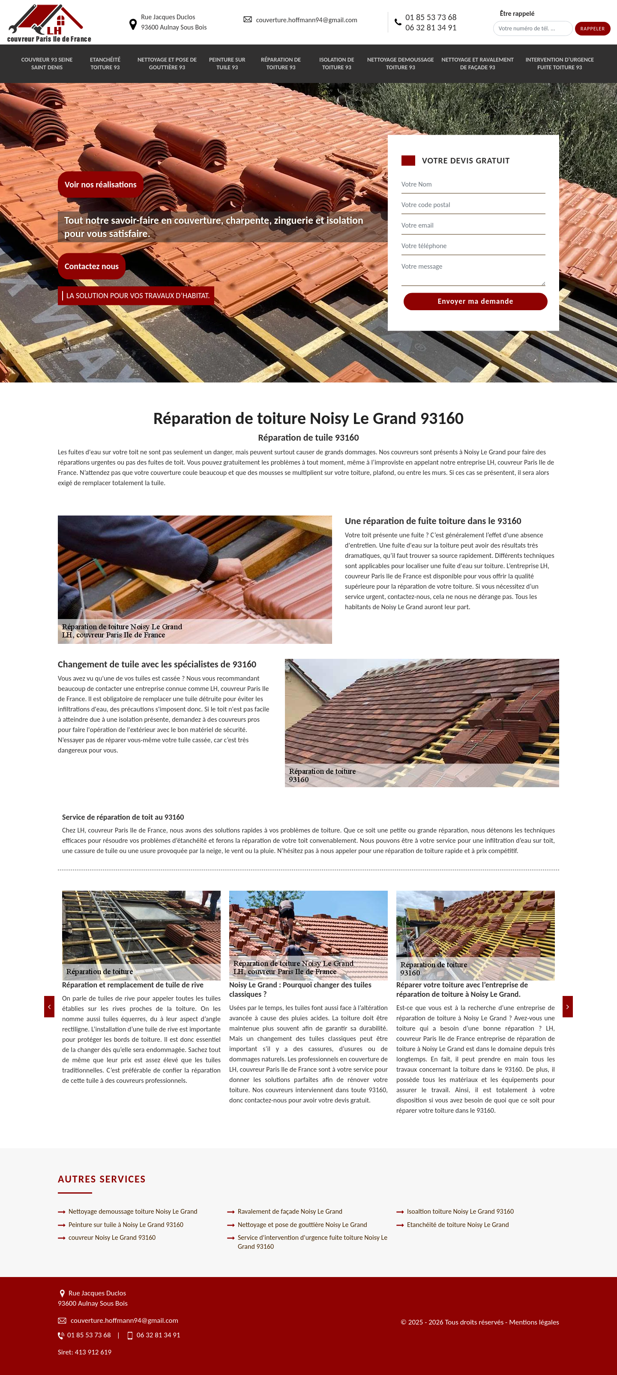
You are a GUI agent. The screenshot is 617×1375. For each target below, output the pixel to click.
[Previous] (49, 1006)
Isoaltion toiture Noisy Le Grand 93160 (455, 1211)
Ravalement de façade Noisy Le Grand (284, 1211)
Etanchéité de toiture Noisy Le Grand (452, 1225)
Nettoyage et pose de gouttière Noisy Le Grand (297, 1225)
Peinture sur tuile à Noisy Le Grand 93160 (120, 1225)
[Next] (568, 1006)
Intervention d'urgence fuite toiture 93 (560, 63)
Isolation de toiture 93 (336, 63)
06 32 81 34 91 (430, 27)
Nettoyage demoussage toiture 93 (400, 63)
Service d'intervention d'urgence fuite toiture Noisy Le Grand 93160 (307, 1242)
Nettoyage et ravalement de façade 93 (477, 63)
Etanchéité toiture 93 (105, 63)
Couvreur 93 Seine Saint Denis (47, 63)
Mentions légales (534, 1322)
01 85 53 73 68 (430, 17)
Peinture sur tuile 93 (227, 63)
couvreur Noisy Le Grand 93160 (107, 1237)
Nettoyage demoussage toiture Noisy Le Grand (128, 1211)
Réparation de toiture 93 (281, 63)
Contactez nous (92, 266)
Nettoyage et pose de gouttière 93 (167, 63)
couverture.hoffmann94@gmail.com (306, 20)
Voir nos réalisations (101, 184)
